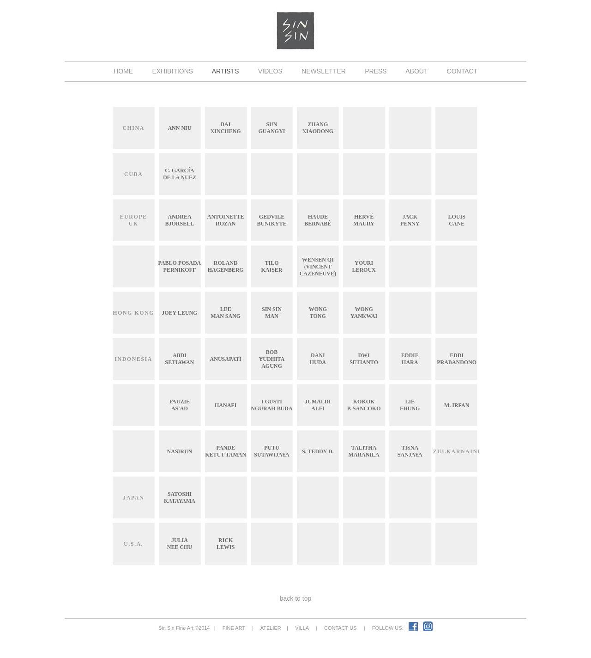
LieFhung (410, 405)
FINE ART (234, 628)
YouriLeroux (363, 266)
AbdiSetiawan (179, 359)
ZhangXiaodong (317, 127)
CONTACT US (340, 628)
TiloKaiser (271, 266)
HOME (123, 71)
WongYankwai (363, 312)
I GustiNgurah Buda (271, 405)
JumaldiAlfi (318, 405)
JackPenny (409, 220)
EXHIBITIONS (172, 71)
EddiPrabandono (456, 359)
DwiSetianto (364, 359)
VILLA (302, 628)
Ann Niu (179, 128)
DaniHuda (318, 359)
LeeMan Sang (226, 312)
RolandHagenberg (226, 266)
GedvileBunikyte (271, 220)
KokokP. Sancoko (364, 405)
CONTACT (462, 71)
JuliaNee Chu (179, 543)
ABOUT (416, 71)
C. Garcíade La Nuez (179, 174)
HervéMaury (363, 220)
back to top (295, 598)
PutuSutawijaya (271, 451)
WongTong (318, 312)
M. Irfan (456, 405)
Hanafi (225, 405)
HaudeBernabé (317, 220)
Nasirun (180, 451)
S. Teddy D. (318, 451)
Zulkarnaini (457, 451)
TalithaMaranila (363, 451)
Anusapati (225, 359)
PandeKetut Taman (225, 451)
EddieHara (410, 359)
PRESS (375, 71)
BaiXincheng (226, 127)
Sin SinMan (272, 312)
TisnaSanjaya (410, 451)
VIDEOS (270, 71)
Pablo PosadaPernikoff (179, 266)
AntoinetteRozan (225, 220)
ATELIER (271, 628)
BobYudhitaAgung (272, 359)
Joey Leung (179, 313)
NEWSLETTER (323, 71)
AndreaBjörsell (179, 220)
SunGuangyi (271, 127)
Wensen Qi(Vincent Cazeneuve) (318, 266)
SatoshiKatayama (179, 497)
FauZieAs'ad (179, 405)
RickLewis (226, 543)
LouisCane (456, 220)
